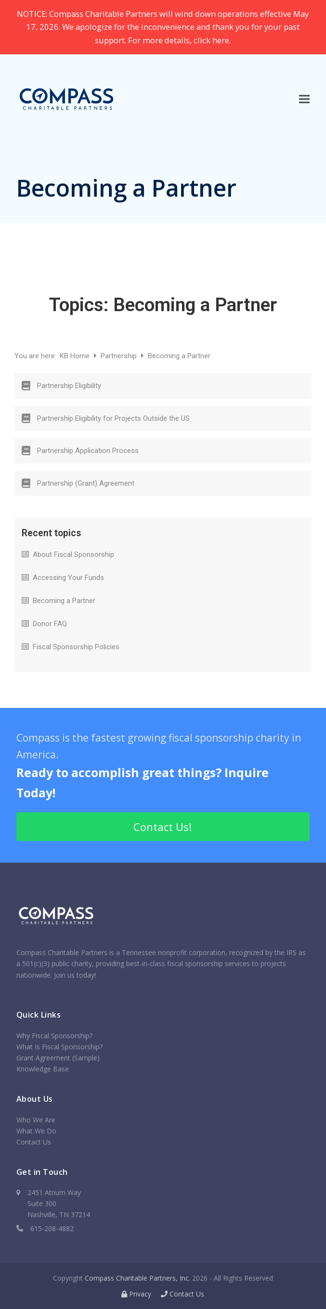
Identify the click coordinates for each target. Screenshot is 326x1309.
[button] (304, 99)
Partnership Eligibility (69, 385)
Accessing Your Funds (68, 577)
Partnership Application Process (88, 450)
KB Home (75, 356)
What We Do (36, 1130)
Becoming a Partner (64, 600)
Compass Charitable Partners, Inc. (137, 1278)
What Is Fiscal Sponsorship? (59, 1046)
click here (211, 40)
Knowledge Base (42, 1068)
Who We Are (35, 1119)
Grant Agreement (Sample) (58, 1057)
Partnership (120, 356)
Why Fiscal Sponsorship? (54, 1035)
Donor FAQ (50, 623)
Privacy (136, 1293)
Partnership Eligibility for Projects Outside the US (113, 418)
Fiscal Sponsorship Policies (76, 646)
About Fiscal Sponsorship (73, 554)
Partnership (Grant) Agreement (85, 483)
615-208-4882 (52, 1228)
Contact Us (33, 1141)
